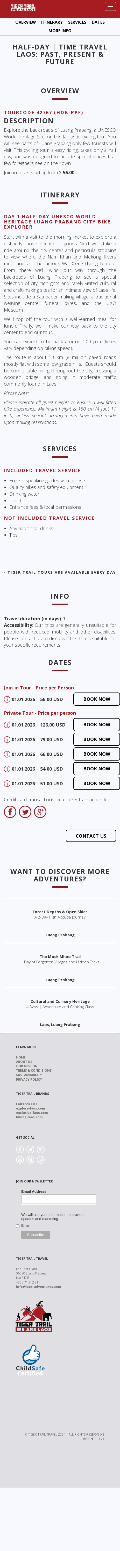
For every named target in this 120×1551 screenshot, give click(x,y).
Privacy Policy (29, 1079)
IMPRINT (88, 1439)
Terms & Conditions (34, 1070)
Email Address (33, 1191)
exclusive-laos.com (32, 1113)
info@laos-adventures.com (38, 1287)
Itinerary (52, 22)
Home (21, 1057)
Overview (25, 22)
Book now (96, 699)
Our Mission (27, 1066)
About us (24, 1062)
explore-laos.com (30, 1108)
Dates (98, 22)
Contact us (91, 836)
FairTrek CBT (26, 1104)
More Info (60, 31)
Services (77, 22)
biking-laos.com (29, 1117)
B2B (101, 1439)
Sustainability (29, 1075)
